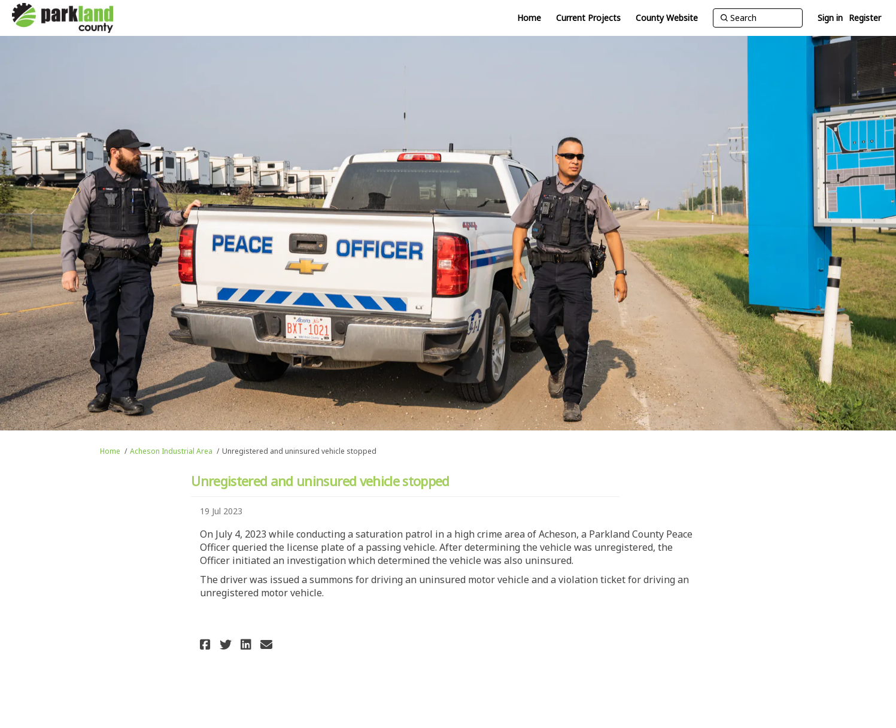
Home (110, 451)
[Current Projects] (588, 18)
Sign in (830, 17)
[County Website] (667, 18)
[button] (207, 644)
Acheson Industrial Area (171, 451)
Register (865, 17)
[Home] (529, 18)
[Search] (758, 18)
